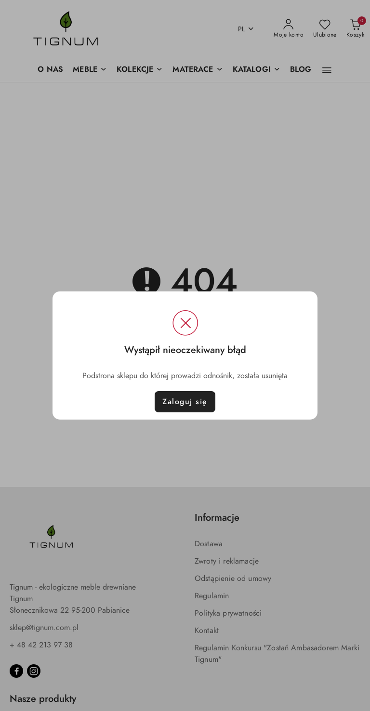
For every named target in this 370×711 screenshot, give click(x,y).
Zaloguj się (185, 401)
